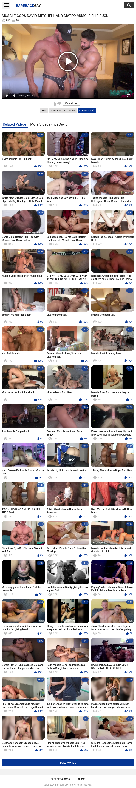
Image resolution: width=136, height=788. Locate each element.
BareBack (28, 5)
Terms (81, 779)
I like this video (54, 104)
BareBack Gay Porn (64, 785)
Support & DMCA (60, 779)
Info (44, 110)
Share (72, 110)
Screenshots (57, 110)
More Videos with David (49, 124)
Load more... (68, 762)
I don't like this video (59, 104)
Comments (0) (86, 110)
